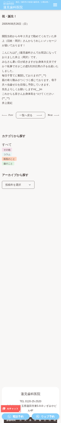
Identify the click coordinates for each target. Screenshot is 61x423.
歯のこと (8, 163)
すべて (7, 144)
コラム (7, 154)
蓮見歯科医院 (13, 7)
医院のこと (9, 159)
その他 (7, 150)
